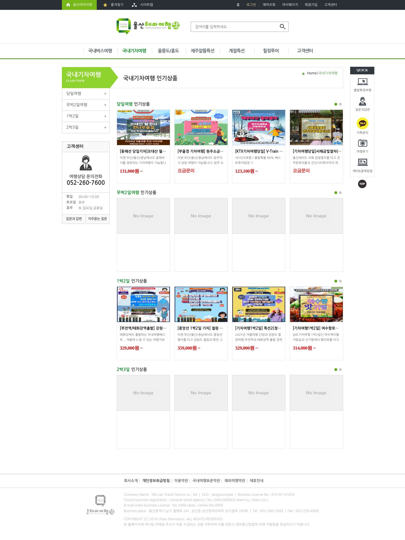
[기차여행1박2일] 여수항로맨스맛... (321, 328)
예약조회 (269, 4)
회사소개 (131, 481)
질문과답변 (362, 109)
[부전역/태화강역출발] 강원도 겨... (147, 328)
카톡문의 (362, 132)
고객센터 (330, 4)
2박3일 (72, 127)
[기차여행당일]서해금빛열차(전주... (320, 151)
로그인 (251, 4)
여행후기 (362, 151)
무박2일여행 (76, 105)
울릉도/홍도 (168, 51)
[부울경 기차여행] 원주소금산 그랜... (206, 151)
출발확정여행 (362, 90)
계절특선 (236, 51)
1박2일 (72, 116)
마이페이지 (290, 4)
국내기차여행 (134, 51)
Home (311, 73)
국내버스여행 (100, 51)
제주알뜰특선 (202, 51)
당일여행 (73, 93)
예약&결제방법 (362, 171)
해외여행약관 (234, 481)
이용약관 (181, 481)
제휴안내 (257, 481)
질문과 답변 (74, 219)
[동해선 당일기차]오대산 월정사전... (148, 151)
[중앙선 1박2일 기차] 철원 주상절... (205, 328)
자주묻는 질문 (97, 219)
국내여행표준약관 (206, 481)
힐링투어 (271, 51)
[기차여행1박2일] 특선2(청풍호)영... (264, 328)
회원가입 (311, 4)
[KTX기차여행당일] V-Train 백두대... (264, 151)
